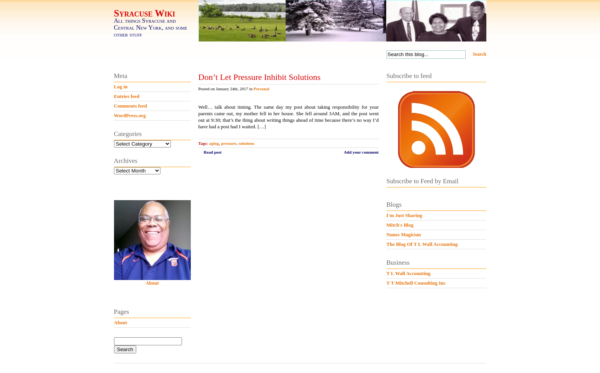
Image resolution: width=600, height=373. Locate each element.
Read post (213, 152)
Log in (121, 87)
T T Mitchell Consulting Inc (416, 283)
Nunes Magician (404, 234)
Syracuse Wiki (144, 13)
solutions (246, 143)
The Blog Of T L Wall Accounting (422, 244)
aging (214, 143)
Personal (261, 88)
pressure (228, 143)
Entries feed (127, 96)
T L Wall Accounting (409, 273)
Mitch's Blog (400, 225)
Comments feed (130, 106)
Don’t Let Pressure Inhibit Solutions (259, 77)
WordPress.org (130, 115)
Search (479, 54)
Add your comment (361, 152)
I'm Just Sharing (404, 215)
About (152, 283)
